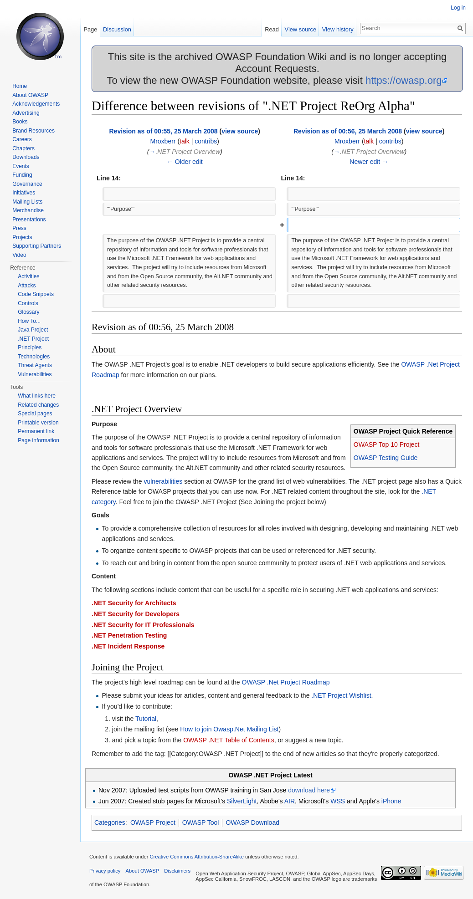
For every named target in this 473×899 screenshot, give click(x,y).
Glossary (28, 312)
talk (185, 141)
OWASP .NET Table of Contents (228, 740)
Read (272, 29)
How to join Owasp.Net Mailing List (229, 729)
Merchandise (28, 210)
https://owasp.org (403, 80)
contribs (206, 141)
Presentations (29, 219)
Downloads (25, 157)
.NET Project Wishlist (341, 695)
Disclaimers (177, 870)
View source (300, 29)
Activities (28, 276)
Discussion (117, 29)
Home (19, 86)
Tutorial (145, 718)
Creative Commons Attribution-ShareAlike (196, 856)
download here (309, 790)
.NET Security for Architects (134, 603)
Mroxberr (162, 141)
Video (19, 255)
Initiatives (23, 192)
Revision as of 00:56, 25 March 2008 (347, 131)
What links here (37, 396)
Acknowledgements (36, 104)
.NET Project (33, 339)
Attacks (27, 285)
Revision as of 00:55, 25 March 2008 (163, 131)
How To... (29, 321)
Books (19, 121)
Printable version (38, 422)
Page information (38, 440)
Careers (22, 139)
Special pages (35, 413)
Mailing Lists (27, 202)
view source (239, 131)
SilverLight (242, 801)
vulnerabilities (163, 481)
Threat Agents (35, 365)
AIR (289, 801)
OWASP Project (152, 822)
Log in (458, 8)
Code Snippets (36, 294)
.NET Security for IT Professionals (143, 624)
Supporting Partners (36, 246)
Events (20, 166)
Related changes (38, 405)
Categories (109, 822)
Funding (22, 175)
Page (90, 29)
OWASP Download (252, 822)
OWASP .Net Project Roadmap (286, 682)
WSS (337, 801)
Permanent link (36, 431)
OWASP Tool (200, 822)
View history (338, 29)
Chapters (23, 148)
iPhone (391, 801)
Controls (28, 303)
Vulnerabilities (34, 374)
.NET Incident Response (128, 646)
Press (19, 228)
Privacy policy (104, 870)
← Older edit (185, 161)
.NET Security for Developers (136, 614)
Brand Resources (33, 131)
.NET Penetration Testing (129, 635)
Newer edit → (369, 161)
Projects (22, 237)
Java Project (33, 330)
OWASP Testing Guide (386, 457)
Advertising (25, 113)
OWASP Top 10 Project (386, 444)
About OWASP (30, 95)
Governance (27, 184)
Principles (29, 347)
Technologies (34, 356)
